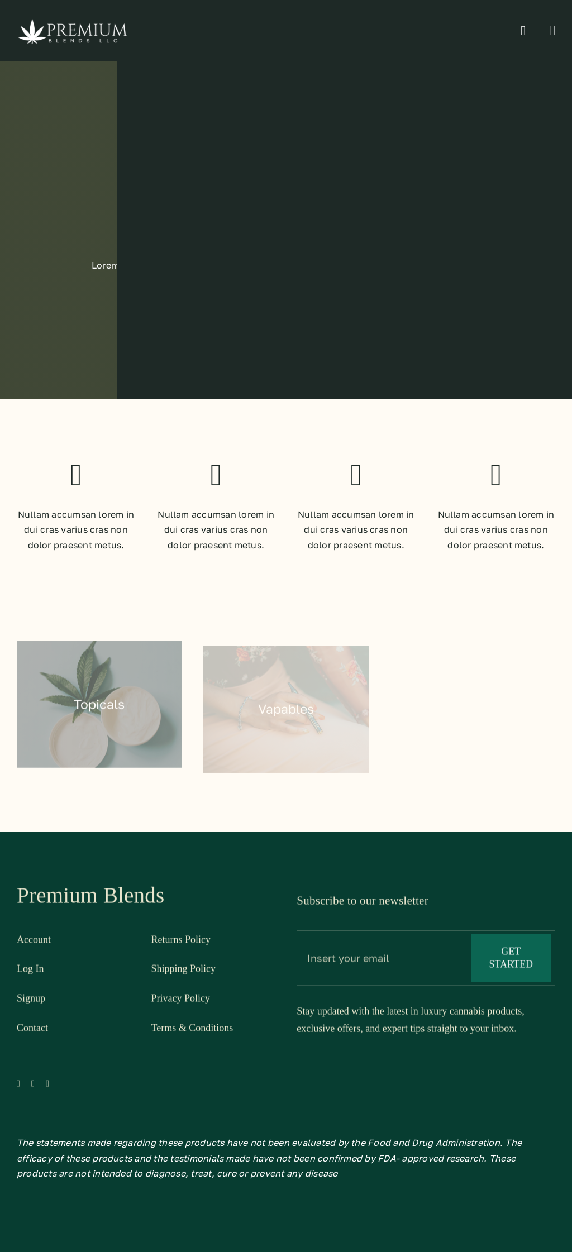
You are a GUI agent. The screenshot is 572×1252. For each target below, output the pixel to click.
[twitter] (33, 1086)
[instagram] (47, 1086)
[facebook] (18, 1086)
